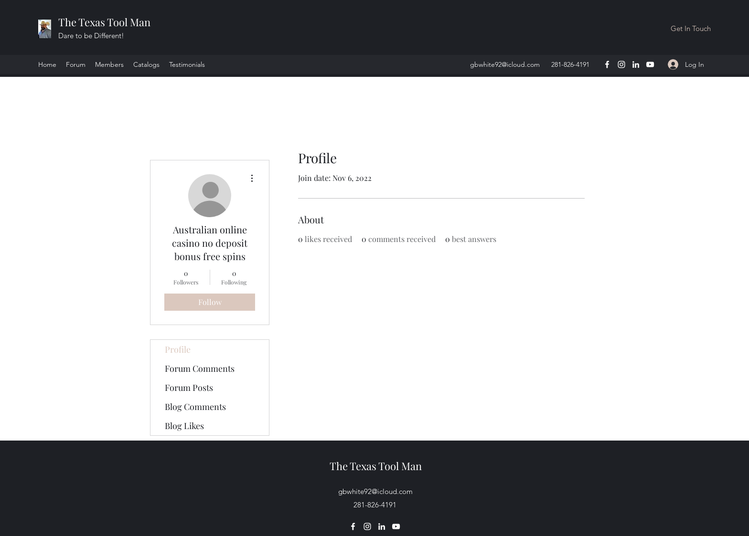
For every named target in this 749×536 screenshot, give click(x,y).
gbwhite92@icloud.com (505, 64)
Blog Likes (184, 425)
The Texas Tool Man (104, 22)
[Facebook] (607, 64)
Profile (178, 349)
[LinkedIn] (636, 64)
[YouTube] (650, 64)
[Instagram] (621, 64)
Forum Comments (200, 368)
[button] (690, 28)
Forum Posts (189, 387)
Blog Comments (195, 406)
